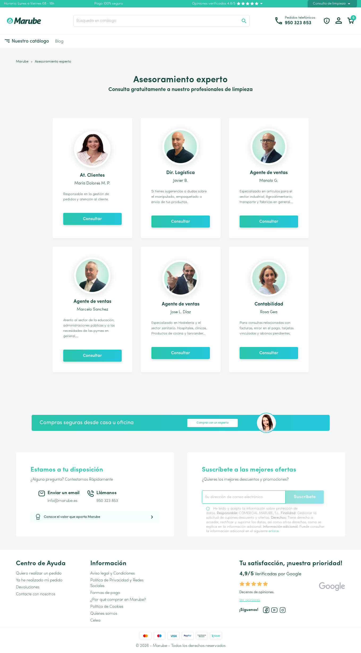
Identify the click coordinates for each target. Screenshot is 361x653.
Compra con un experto (212, 422)
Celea (95, 621)
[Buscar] (161, 21)
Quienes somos (103, 614)
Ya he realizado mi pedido (39, 580)
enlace (274, 531)
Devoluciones (27, 587)
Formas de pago (105, 593)
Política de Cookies (106, 607)
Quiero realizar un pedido (39, 574)
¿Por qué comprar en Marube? (118, 600)
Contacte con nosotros (35, 594)
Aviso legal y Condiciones (112, 574)
